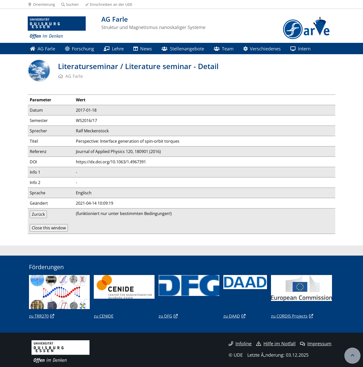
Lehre (114, 48)
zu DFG (165, 316)
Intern (300, 48)
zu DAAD (231, 316)
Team (224, 48)
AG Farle (42, 48)
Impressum (315, 344)
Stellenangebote (183, 48)
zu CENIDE (103, 316)
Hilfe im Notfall (276, 344)
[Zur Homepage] (57, 27)
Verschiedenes (262, 48)
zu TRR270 (39, 316)
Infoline (240, 344)
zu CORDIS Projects (289, 316)
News (142, 48)
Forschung (79, 48)
